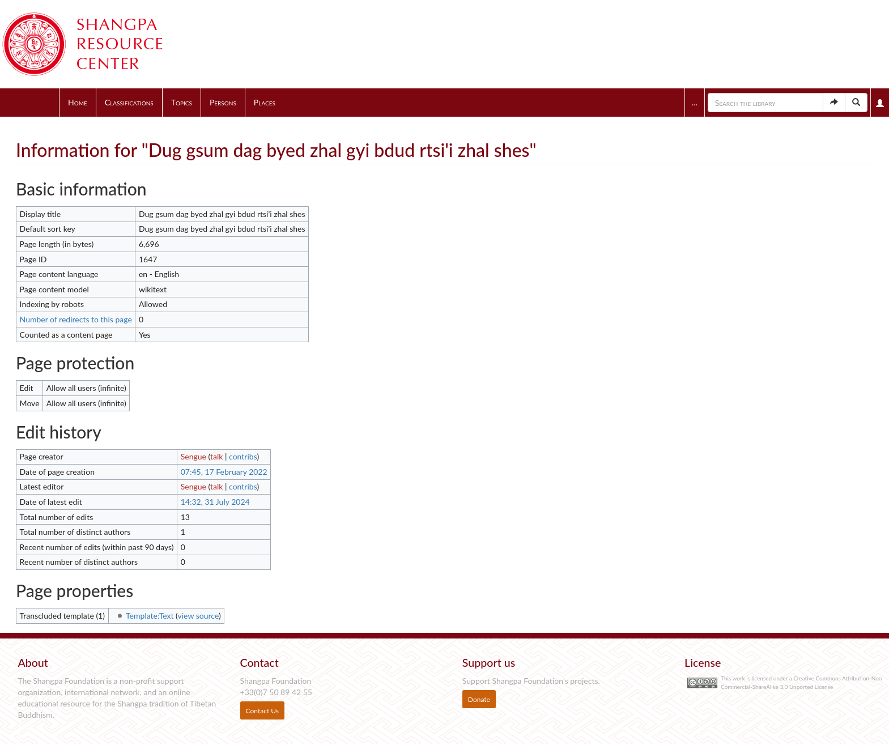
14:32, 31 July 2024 (215, 501)
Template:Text (149, 615)
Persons (223, 102)
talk (216, 456)
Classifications (129, 102)
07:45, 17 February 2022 (224, 471)
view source (198, 615)
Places (264, 102)
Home (77, 102)
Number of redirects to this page (76, 319)
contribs (243, 456)
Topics (181, 102)
